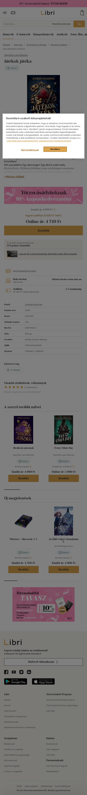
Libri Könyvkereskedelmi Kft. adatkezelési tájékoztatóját (38, 141)
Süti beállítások (30, 150)
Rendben (55, 149)
